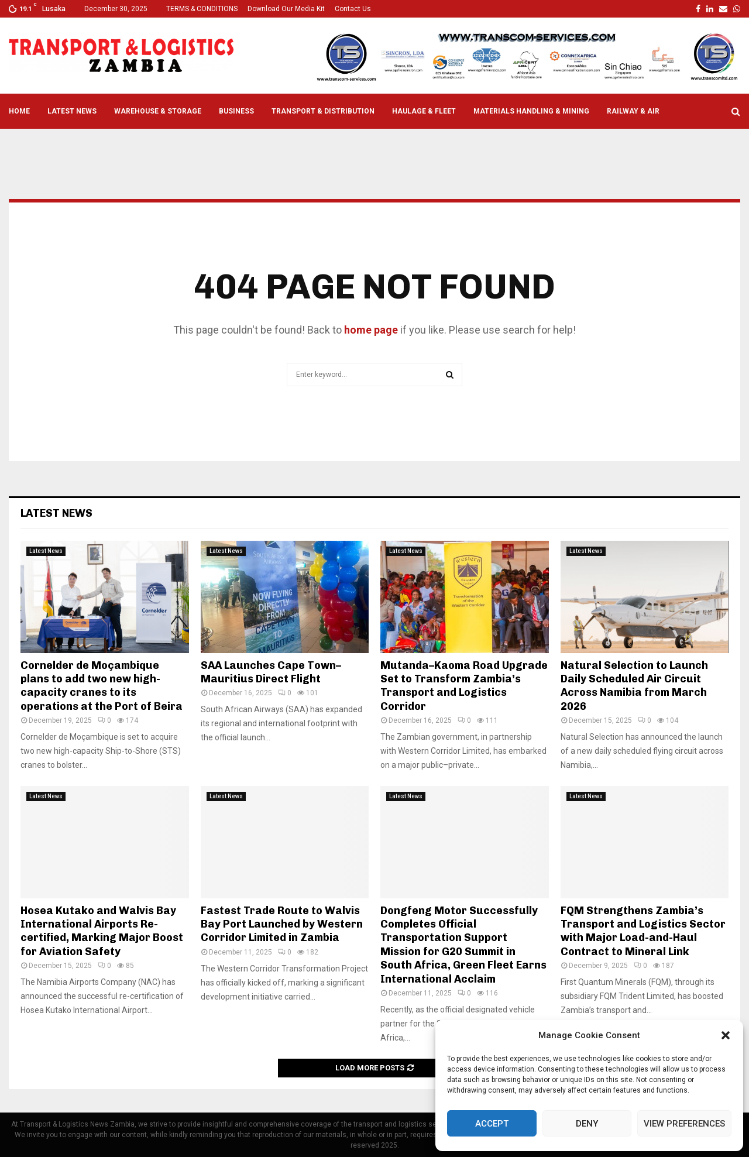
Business (236, 111)
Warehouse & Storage (157, 111)
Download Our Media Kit (286, 9)
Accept (492, 1123)
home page (371, 330)
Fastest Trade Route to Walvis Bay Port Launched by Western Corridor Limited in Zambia (282, 924)
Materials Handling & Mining (531, 111)
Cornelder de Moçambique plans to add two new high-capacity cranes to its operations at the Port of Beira (101, 686)
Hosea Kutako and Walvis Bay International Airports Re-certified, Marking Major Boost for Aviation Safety (101, 931)
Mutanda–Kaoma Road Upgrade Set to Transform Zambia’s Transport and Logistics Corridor (464, 686)
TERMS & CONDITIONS (202, 9)
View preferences (684, 1123)
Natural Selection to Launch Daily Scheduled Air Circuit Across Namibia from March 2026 (634, 686)
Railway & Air (633, 111)
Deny (587, 1123)
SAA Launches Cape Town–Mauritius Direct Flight (271, 672)
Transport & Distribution (323, 111)
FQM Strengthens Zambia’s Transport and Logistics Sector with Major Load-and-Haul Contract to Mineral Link (643, 931)
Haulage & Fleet (424, 111)
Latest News (72, 111)
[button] (725, 1035)
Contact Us (353, 9)
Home (19, 111)
